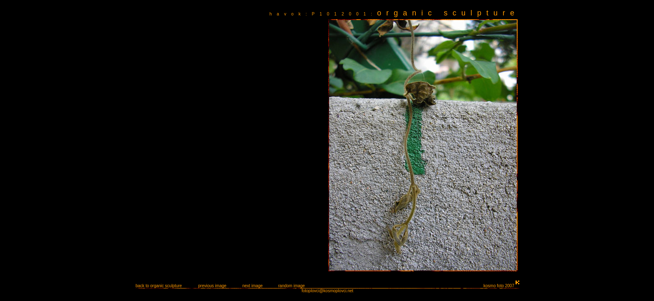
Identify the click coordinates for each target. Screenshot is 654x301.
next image (252, 285)
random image (291, 285)
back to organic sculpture (159, 285)
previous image (212, 285)
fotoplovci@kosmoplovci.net (327, 290)
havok (287, 14)
